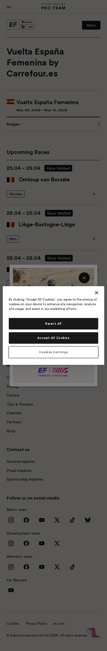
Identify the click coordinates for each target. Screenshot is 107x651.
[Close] (97, 293)
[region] (54, 325)
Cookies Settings (53, 352)
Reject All (53, 324)
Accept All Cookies (53, 338)
